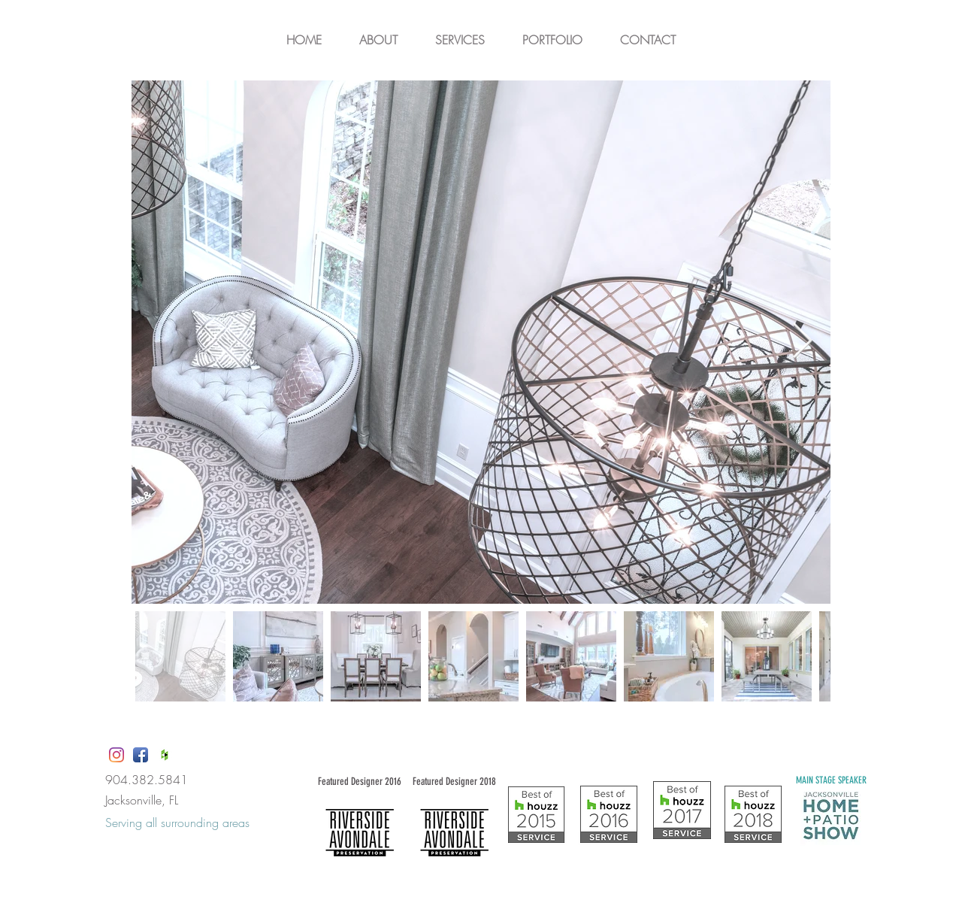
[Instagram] (116, 754)
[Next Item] (802, 342)
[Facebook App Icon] (140, 754)
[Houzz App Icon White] (164, 754)
